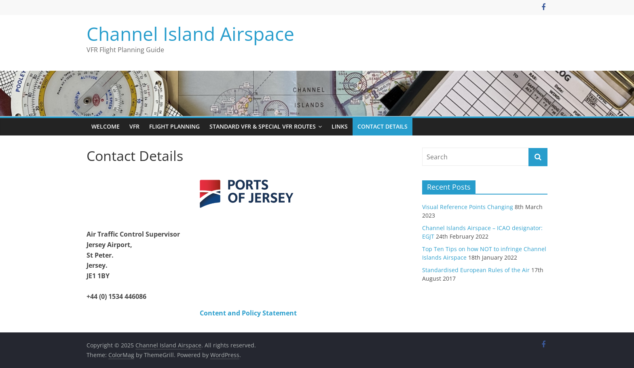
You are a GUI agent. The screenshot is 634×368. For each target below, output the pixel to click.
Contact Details (382, 126)
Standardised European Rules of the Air (476, 270)
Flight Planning (174, 126)
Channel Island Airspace (190, 33)
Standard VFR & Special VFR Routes (262, 126)
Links (340, 126)
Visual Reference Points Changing (467, 207)
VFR (134, 126)
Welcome (105, 126)
